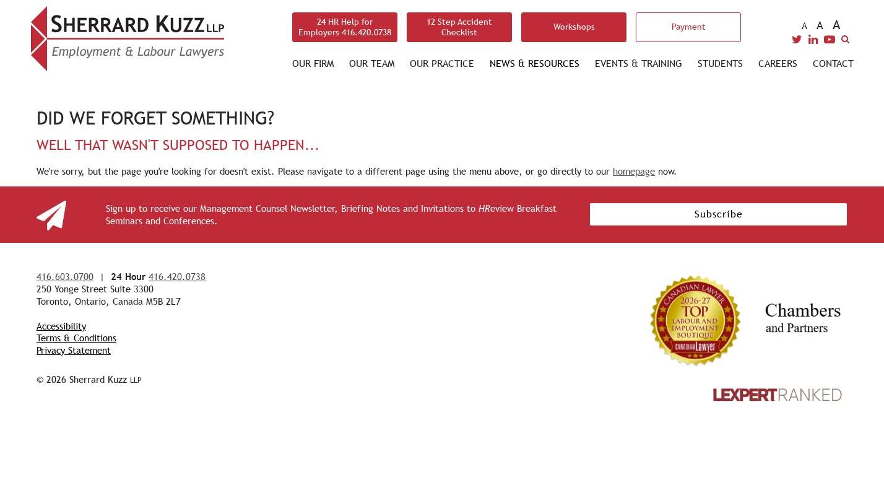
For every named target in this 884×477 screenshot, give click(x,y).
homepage (634, 171)
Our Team (371, 63)
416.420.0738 (177, 276)
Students (720, 63)
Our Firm (313, 63)
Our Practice (442, 63)
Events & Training (638, 63)
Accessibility (61, 326)
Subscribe (719, 214)
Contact (833, 63)
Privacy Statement (74, 350)
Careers (777, 63)
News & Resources (534, 63)
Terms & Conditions (76, 338)
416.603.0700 (65, 276)
